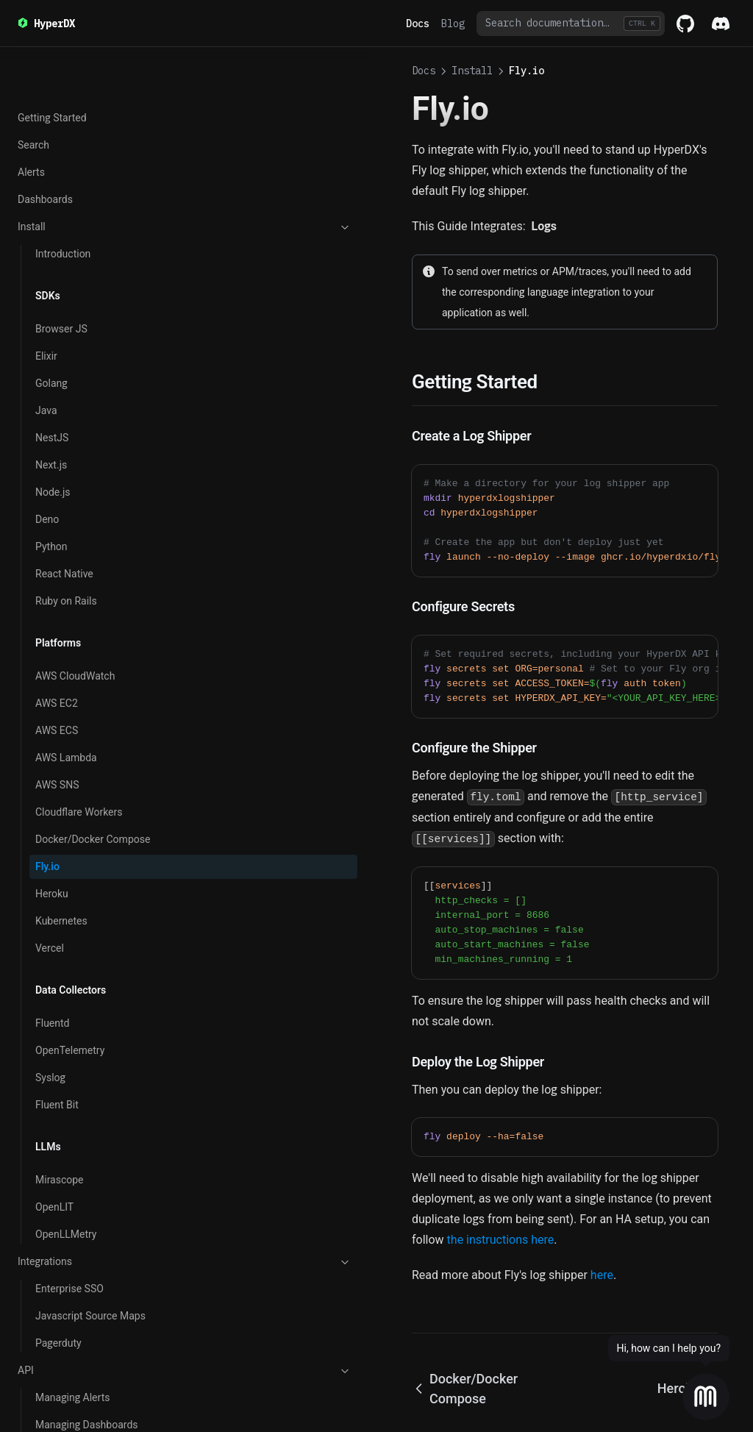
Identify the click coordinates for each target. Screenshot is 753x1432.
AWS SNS (57, 410)
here (413, 1172)
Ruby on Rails (66, 226)
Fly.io (47, 492)
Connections (64, 1234)
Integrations (90, 887)
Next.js (51, 90)
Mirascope (59, 805)
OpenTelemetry (69, 676)
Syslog (50, 703)
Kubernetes (61, 546)
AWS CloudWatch (75, 301)
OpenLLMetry (65, 860)
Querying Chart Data (81, 1077)
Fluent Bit (57, 730)
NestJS (51, 63)
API (90, 996)
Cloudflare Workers (78, 438)
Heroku (51, 519)
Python (51, 172)
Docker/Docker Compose (92, 465)
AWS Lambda (66, 383)
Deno (47, 145)
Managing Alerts (72, 1023)
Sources (54, 1261)
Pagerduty (58, 969)
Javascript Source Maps (90, 941)
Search (51, 1363)
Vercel (49, 574)
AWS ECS (56, 356)
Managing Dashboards (86, 1050)
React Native (64, 199)
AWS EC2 (56, 329)
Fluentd (52, 649)
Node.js (53, 118)
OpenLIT (54, 832)
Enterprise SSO (69, 914)
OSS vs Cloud (48, 1105)
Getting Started (69, 1159)
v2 (90, 1132)
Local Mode (62, 1288)
